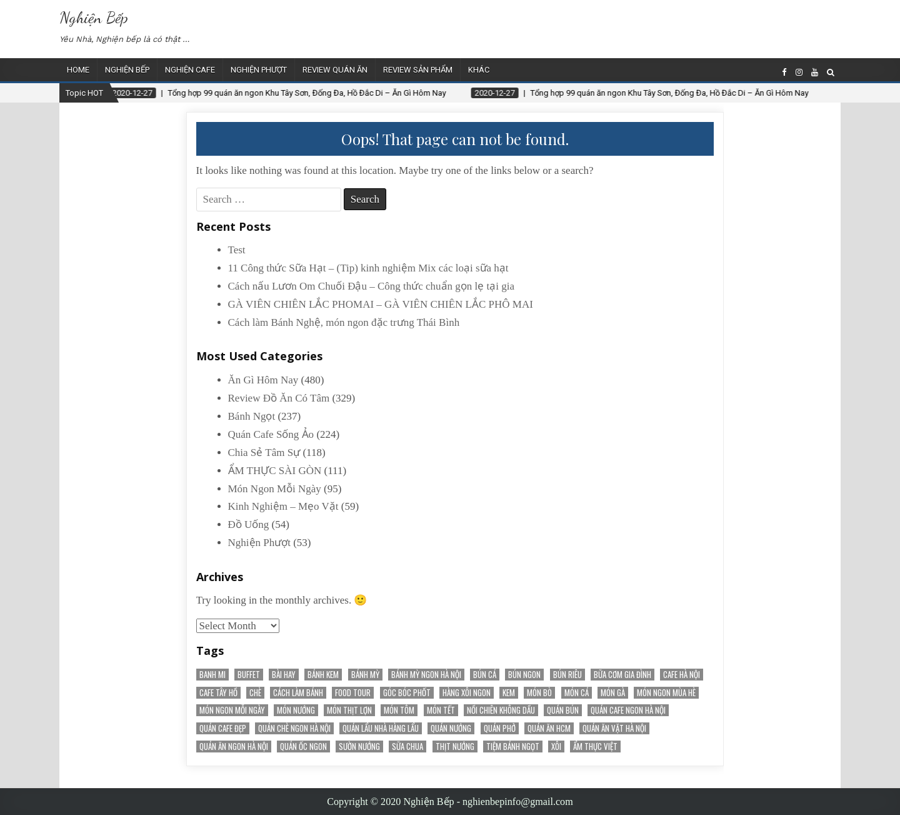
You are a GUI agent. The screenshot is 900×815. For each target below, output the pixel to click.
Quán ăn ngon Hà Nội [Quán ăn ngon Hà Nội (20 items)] (233, 746)
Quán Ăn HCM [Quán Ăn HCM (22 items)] (549, 728)
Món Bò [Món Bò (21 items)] (539, 693)
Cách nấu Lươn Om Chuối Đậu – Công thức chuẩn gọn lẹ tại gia (371, 286)
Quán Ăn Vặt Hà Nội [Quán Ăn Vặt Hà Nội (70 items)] (614, 728)
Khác (478, 69)
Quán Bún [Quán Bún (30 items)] (563, 710)
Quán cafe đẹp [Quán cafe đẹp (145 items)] (222, 728)
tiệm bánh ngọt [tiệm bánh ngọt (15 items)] (512, 746)
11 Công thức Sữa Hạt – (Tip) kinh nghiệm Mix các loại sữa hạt (368, 268)
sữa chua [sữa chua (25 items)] (407, 746)
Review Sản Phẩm (417, 69)
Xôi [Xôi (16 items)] (556, 746)
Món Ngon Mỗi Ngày (274, 489)
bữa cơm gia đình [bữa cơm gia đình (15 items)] (622, 675)
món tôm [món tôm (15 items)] (399, 710)
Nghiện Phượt (259, 69)
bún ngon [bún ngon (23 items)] (524, 675)
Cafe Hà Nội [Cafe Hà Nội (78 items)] (681, 675)
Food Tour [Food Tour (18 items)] (353, 693)
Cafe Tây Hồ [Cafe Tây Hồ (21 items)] (218, 693)
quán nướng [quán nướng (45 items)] (451, 728)
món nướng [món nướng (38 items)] (296, 710)
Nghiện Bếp (93, 17)
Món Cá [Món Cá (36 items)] (576, 693)
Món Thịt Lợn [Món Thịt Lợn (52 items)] (349, 710)
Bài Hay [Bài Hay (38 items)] (284, 675)
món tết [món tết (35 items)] (441, 710)
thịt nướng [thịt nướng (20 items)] (455, 746)
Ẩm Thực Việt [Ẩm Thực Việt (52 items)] (595, 746)
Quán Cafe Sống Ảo (271, 434)
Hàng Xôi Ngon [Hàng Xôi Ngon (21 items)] (466, 693)
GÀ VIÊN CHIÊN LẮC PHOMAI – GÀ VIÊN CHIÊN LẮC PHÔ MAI (380, 304)
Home (78, 69)
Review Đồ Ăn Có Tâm (279, 398)
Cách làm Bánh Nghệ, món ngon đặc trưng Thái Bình (344, 322)
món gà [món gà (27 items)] (613, 693)
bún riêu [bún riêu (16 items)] (567, 675)
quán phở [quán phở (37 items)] (500, 728)
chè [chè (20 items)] (255, 693)
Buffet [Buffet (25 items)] (249, 675)
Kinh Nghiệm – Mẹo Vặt (283, 506)
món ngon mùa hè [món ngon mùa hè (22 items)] (666, 693)
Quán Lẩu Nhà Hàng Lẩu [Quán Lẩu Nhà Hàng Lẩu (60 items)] (380, 728)
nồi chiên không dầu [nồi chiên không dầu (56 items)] (501, 710)
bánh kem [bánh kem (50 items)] (323, 675)
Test (237, 250)
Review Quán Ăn (335, 69)
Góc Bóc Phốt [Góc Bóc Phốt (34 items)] (407, 693)
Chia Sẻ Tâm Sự (264, 452)
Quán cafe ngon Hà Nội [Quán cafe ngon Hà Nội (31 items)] (628, 710)
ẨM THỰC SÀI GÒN (275, 471)
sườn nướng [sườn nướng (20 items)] (359, 746)
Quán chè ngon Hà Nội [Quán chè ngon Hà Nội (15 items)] (294, 728)
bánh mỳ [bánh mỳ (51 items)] (365, 675)
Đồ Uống (248, 524)
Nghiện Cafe (190, 69)
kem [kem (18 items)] (508, 693)
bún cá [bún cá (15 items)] (484, 675)
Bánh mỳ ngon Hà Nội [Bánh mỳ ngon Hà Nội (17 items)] (426, 675)
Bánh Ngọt (252, 416)
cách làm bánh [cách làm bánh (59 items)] (298, 693)
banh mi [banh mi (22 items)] (212, 675)
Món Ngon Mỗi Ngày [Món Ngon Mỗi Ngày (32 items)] (232, 710)
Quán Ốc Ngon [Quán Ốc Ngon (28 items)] (303, 746)
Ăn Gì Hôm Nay (263, 380)
